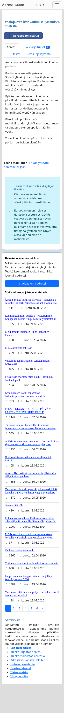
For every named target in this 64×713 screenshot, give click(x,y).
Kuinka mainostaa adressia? (28, 656)
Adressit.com (13, 4)
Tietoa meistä (19, 672)
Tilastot (13, 54)
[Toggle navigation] (57, 4)
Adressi (11, 47)
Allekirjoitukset (36, 47)
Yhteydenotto (19, 676)
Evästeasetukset (20, 668)
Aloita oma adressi (32, 283)
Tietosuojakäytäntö (38, 54)
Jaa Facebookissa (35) (22, 36)
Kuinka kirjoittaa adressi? (26, 652)
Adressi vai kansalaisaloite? (27, 660)
